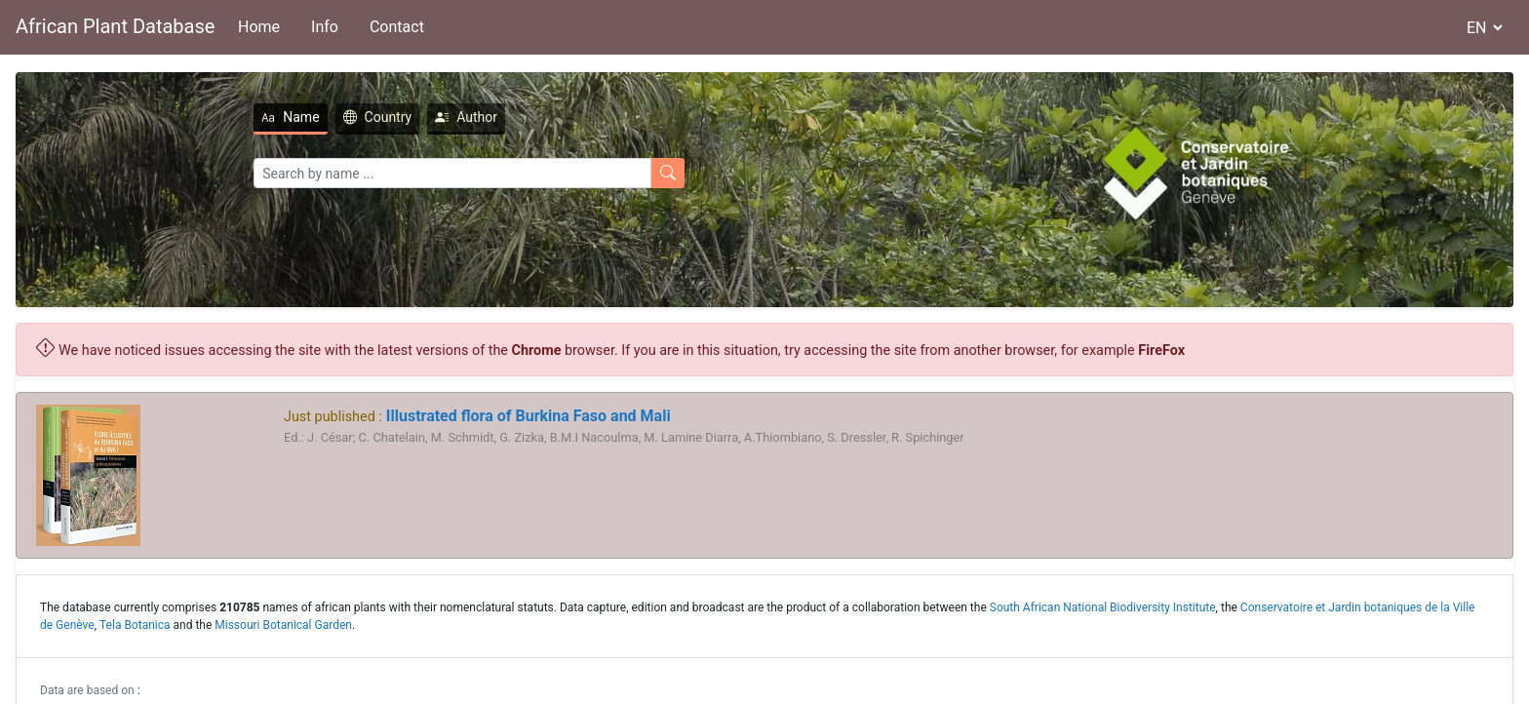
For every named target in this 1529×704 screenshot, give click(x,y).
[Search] (452, 173)
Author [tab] (466, 117)
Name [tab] (290, 117)
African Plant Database (115, 26)
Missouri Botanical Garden (283, 625)
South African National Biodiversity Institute (1103, 607)
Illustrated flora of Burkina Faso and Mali (526, 416)
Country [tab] (377, 117)
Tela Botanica (135, 625)
